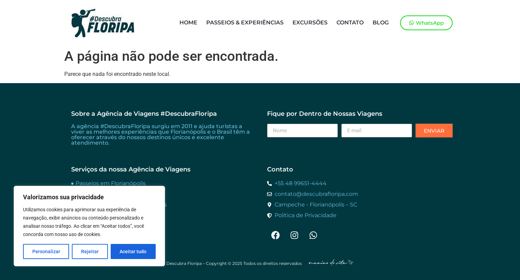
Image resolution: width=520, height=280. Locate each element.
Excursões (310, 22)
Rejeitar (90, 251)
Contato (350, 22)
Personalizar (46, 251)
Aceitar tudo (133, 251)
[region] (89, 226)
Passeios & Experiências (245, 22)
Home (188, 22)
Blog (381, 22)
